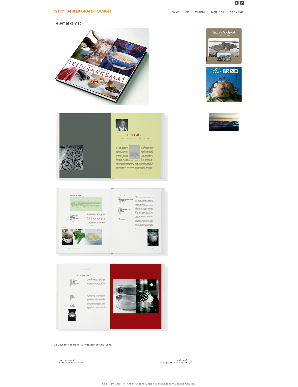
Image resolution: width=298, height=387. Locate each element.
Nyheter (236, 11)
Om (187, 11)
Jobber (200, 11)
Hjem (176, 11)
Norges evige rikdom (71, 361)
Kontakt (217, 11)
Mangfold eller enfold (173, 361)
